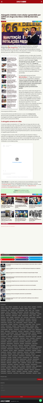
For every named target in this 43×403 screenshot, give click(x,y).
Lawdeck (9, 355)
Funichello (26, 346)
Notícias (2, 306)
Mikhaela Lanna (28, 360)
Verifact (38, 315)
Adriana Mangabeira (33, 313)
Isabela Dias (34, 350)
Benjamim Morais (21, 336)
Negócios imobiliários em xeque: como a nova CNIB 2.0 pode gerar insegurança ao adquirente (12, 65)
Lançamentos (39, 306)
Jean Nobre (14, 352)
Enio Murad (32, 326)
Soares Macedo (37, 369)
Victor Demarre (15, 373)
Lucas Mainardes (3, 357)
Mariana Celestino (19, 322)
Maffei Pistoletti (35, 357)
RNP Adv (18, 366)
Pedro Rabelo (27, 364)
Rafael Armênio (28, 366)
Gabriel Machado (39, 346)
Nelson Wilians (7, 331)
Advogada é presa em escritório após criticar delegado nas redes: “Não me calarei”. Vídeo (12, 76)
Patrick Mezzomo (3, 364)
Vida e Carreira (25, 313)
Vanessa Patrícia (3, 373)
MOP (31, 357)
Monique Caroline (25, 315)
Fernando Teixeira (4, 346)
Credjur (7, 317)
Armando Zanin (33, 334)
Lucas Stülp (14, 357)
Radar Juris (23, 366)
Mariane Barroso (38, 329)
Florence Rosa (10, 346)
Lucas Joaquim (28, 329)
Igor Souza (10, 350)
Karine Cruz (33, 353)
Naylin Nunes (9, 362)
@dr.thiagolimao (13, 47)
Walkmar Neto (22, 319)
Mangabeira (3, 312)
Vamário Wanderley (4, 324)
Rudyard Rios (39, 333)
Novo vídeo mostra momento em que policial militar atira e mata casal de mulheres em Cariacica (12, 91)
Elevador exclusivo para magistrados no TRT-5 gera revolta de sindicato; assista (6, 219)
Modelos (34, 308)
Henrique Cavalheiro (30, 327)
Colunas (27, 338)
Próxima (40, 253)
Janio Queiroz (10, 322)
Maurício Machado (16, 360)
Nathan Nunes (3, 362)
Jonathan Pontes (20, 352)
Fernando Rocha (33, 345)
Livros (17, 310)
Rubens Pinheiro (3, 369)
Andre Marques (24, 334)
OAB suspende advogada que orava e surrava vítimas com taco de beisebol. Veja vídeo (22, 281)
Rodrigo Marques (9, 367)
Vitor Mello (17, 319)
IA (39, 348)
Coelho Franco (22, 338)
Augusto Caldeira (28, 324)
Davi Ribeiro (14, 326)
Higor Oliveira (32, 312)
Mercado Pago (22, 360)
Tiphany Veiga (25, 371)
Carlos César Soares (15, 338)
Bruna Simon (39, 336)
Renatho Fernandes (11, 333)
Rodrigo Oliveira (15, 367)
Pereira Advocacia (34, 364)
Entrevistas (39, 313)
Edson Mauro (34, 341)
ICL (1, 350)
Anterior (3, 253)
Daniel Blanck (9, 320)
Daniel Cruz (14, 320)
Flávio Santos (21, 346)
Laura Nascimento (4, 355)
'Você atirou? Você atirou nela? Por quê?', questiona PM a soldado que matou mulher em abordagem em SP (22, 298)
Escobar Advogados (21, 320)
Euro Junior (2, 315)
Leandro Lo (37, 312)
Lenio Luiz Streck (15, 355)
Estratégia (11, 317)
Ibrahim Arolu (5, 350)
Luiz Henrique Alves (26, 357)
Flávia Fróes (16, 346)
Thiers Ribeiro (19, 371)
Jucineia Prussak (17, 317)
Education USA (16, 343)
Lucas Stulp (9, 357)
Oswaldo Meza (23, 362)
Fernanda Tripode (4, 310)
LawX (14, 322)
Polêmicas (2, 21)
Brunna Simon (34, 319)
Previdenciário (32, 331)
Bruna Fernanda (28, 336)
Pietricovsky (30, 322)
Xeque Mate (35, 373)
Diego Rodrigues (13, 312)
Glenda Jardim (17, 348)
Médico (30, 315)
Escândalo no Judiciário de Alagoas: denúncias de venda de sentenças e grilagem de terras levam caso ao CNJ (12, 70)
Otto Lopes (29, 362)
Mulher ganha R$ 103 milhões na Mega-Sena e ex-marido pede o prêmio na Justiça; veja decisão (11, 86)
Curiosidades (15, 306)
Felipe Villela (3, 327)
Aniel (29, 334)
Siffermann (2, 334)
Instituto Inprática (21, 350)
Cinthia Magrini (3, 320)
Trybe (35, 322)
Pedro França (22, 364)
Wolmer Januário (28, 373)
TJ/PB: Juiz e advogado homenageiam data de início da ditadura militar (35, 219)
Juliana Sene (11, 329)
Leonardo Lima (22, 329)
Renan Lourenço (3, 333)
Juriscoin (13, 310)
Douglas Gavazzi (15, 341)
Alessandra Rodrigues (17, 334)
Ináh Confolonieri (28, 350)
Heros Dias (29, 348)
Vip (5, 21)
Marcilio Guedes (3, 359)
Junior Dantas (10, 353)
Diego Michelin (3, 341)
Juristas (14, 353)
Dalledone (26, 308)
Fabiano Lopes (8, 315)
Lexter (33, 355)
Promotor (8, 366)
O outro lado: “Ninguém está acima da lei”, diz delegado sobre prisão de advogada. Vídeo (11, 81)
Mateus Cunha (3, 360)
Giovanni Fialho (3, 348)
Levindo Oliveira (28, 355)
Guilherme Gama (3, 322)
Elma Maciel (22, 343)
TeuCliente (13, 371)
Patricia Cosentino (38, 362)
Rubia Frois (34, 333)
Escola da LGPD (14, 345)
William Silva (3, 317)
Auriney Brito (10, 336)
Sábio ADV (9, 371)
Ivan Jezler (39, 350)
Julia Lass (4, 353)
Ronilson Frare (28, 367)
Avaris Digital (15, 336)
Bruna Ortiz (34, 336)
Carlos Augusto (8, 338)
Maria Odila (30, 359)
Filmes (9, 310)
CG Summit (2, 338)
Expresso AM (21, 345)
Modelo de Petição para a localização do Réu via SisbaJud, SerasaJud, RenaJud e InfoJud (22, 272)
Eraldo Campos (34, 343)
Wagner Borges (22, 373)
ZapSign (39, 373)
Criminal (7, 308)
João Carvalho (32, 352)
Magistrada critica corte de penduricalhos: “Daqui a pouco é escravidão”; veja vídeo (7, 206)
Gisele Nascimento (10, 348)
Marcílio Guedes (21, 310)
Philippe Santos (26, 331)
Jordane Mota (26, 352)
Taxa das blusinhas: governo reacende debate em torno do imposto (21, 206)
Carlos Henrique (8, 326)
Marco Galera (39, 317)
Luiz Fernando (26, 317)
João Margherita (38, 352)
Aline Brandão (28, 319)
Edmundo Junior (28, 341)
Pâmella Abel (14, 366)
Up (10, 308)
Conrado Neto (32, 338)
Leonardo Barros (21, 355)
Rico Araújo (3, 367)
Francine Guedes (16, 327)
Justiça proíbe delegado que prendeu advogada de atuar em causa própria (12, 96)
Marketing (21, 308)
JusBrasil (19, 315)
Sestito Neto (26, 369)
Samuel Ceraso (13, 369)
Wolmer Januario (20, 312)
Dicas (22, 306)
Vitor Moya (7, 334)
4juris (11, 334)
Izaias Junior (9, 352)
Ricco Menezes (21, 333)
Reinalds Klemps (14, 313)
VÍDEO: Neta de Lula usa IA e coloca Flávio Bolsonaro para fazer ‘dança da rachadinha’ (20, 219)
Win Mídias (10, 324)
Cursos (30, 308)
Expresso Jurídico (27, 345)
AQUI (19, 190)
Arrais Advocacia (3, 336)
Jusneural (22, 353)
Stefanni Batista (3, 371)
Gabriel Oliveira (28, 320)
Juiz (1, 353)
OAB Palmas (14, 362)
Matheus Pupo (9, 360)
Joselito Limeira (14, 315)
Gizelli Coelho (34, 320)
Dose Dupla (19, 326)
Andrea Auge (26, 312)
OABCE (19, 362)
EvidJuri (36, 326)
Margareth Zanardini (23, 359)
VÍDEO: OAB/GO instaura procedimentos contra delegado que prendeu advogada (11, 106)
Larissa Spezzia (16, 329)
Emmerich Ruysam (28, 343)
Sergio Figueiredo (20, 369)
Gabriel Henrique (32, 346)
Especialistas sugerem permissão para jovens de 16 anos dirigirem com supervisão (35, 206)
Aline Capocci (15, 324)
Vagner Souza (36, 371)
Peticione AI (25, 322)
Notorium (7, 312)
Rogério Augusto (22, 367)
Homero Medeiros (35, 348)
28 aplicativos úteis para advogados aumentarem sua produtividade (18, 293)
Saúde (26, 310)
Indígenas (15, 350)
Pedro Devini (20, 331)
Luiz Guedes (19, 357)
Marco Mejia (9, 359)
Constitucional (38, 338)
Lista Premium (38, 355)
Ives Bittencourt (3, 352)
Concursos (2, 308)
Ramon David (38, 331)
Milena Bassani (3, 319)
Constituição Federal (6, 184)
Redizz (34, 366)
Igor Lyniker (37, 327)
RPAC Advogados (8, 313)
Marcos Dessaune (15, 359)
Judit (21, 317)
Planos (34, 315)
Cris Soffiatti (37, 310)
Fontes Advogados (9, 327)
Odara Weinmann (14, 331)
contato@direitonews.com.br (13, 187)
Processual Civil (3, 366)
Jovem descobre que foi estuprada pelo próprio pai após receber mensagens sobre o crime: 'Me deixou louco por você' (23, 277)
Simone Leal (32, 369)
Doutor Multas (21, 341)
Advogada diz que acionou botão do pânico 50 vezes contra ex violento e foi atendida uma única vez (12, 100)
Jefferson (2, 313)
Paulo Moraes (16, 364)
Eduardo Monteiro (10, 343)
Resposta (16, 333)
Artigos (6, 306)
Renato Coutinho (38, 366)
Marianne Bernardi (36, 359)
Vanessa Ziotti (10, 373)
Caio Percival (38, 324)
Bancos (33, 324)
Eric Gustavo (3, 345)
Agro (33, 310)
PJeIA (33, 362)
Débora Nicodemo (26, 326)
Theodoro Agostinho (10, 319)
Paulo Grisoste (10, 364)
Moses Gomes (34, 360)
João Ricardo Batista (4, 329)
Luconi (33, 329)
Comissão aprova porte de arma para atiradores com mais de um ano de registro (21, 285)
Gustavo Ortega (22, 327)
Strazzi (26, 306)
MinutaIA (2, 331)
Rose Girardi (34, 367)
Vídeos (30, 310)
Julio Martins (34, 306)
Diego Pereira (9, 341)
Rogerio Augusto (28, 333)
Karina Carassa (27, 353)
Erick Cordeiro (8, 345)
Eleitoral (29, 306)
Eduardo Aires (3, 343)
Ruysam (9, 369)
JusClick (18, 353)
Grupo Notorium (23, 348)
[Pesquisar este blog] (19, 379)
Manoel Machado (32, 317)
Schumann (20, 313)
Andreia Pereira (21, 324)
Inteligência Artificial (15, 308)
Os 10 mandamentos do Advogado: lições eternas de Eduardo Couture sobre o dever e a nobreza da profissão (12, 59)
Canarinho (2, 326)
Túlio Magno (30, 371)
